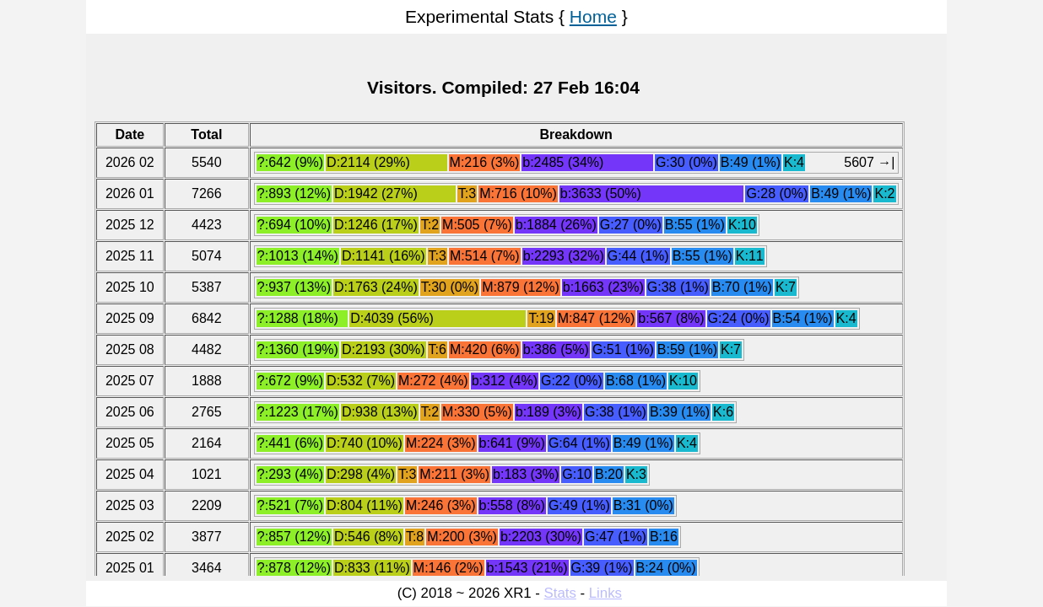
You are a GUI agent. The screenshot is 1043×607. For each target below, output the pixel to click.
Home (593, 16)
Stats (560, 593)
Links (605, 593)
